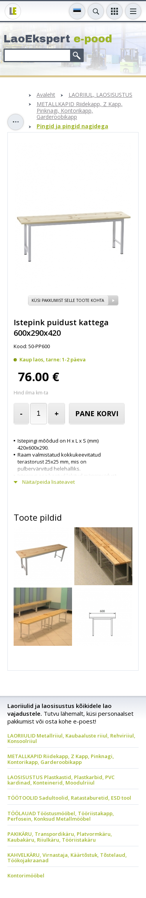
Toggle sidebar (15, 122)
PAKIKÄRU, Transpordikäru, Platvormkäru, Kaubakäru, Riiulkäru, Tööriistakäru (59, 836)
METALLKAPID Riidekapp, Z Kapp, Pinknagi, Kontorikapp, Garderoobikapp (80, 110)
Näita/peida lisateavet (48, 482)
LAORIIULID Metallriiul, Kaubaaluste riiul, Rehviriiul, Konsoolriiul (71, 738)
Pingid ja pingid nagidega (72, 126)
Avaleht (46, 95)
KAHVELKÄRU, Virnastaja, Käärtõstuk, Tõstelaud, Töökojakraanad (67, 857)
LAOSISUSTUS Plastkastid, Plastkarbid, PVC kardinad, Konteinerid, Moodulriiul (60, 780)
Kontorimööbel (25, 875)
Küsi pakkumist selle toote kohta (68, 300)
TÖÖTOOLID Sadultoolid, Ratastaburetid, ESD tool (69, 797)
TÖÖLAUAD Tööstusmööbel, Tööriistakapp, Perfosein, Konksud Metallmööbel (60, 816)
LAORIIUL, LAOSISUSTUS (100, 95)
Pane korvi (96, 413)
